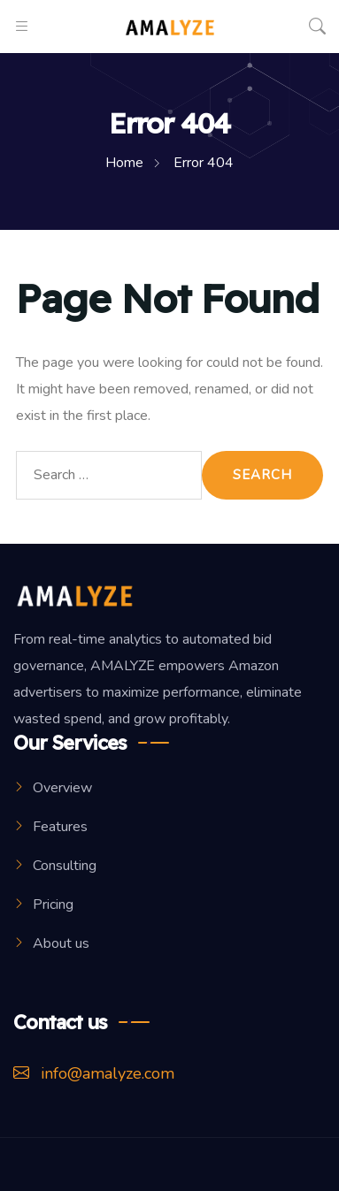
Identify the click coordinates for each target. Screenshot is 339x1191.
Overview (62, 788)
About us (61, 943)
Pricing (53, 904)
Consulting (64, 865)
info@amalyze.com (93, 1073)
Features (60, 826)
